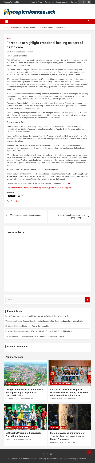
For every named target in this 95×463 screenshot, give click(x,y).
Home (33, 2)
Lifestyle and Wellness (15, 384)
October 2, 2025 (56, 399)
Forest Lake (15, 201)
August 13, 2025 (11, 439)
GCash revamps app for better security (25, 215)
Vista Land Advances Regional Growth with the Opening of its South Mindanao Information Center (44, 321)
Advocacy (10, 427)
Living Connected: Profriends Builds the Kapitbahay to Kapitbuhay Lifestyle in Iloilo (38, 316)
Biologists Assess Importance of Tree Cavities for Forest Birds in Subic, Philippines (38, 331)
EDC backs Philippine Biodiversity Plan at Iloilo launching (27, 326)
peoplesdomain (27, 52)
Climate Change (23, 427)
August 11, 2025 (56, 442)
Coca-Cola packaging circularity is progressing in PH (71, 216)
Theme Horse (52, 459)
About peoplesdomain (60, 2)
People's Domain (29, 459)
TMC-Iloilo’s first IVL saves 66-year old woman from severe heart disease (34, 336)
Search (87, 299)
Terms (47, 2)
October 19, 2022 (13, 52)
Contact (74, 2)
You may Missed (14, 357)
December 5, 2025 (12, 399)
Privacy (40, 2)
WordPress (81, 459)
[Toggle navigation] (7, 21)
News (9, 38)
